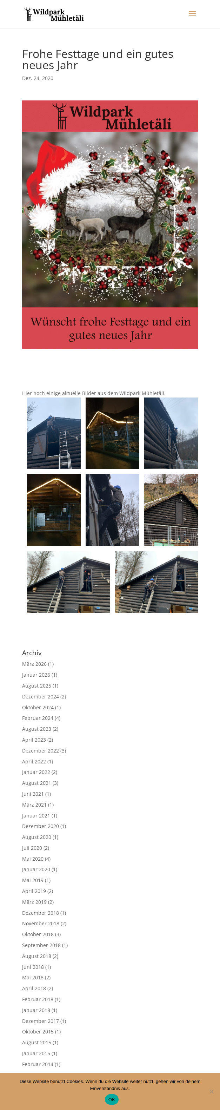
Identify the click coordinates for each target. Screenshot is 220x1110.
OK (111, 1099)
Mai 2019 (33, 880)
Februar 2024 (37, 718)
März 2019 (34, 902)
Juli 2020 (32, 848)
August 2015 (36, 1042)
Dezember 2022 (40, 750)
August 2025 (36, 685)
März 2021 (34, 804)
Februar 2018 (37, 999)
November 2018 (40, 923)
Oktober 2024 (38, 707)
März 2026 (34, 664)
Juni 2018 (33, 967)
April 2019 (34, 891)
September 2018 (41, 945)
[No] (211, 1091)
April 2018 (34, 988)
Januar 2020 (36, 869)
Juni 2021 (33, 793)
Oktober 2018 (38, 934)
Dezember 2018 (40, 912)
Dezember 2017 (40, 1021)
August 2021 (36, 783)
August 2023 (36, 728)
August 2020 (36, 837)
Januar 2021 (36, 815)
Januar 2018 (36, 1010)
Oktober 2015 (38, 1031)
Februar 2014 (37, 1064)
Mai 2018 (33, 977)
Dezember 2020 (40, 826)
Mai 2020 (33, 858)
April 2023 (34, 739)
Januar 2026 (36, 674)
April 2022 (34, 761)
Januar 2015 (36, 1053)
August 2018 (36, 956)
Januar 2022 (36, 772)
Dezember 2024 (40, 696)
